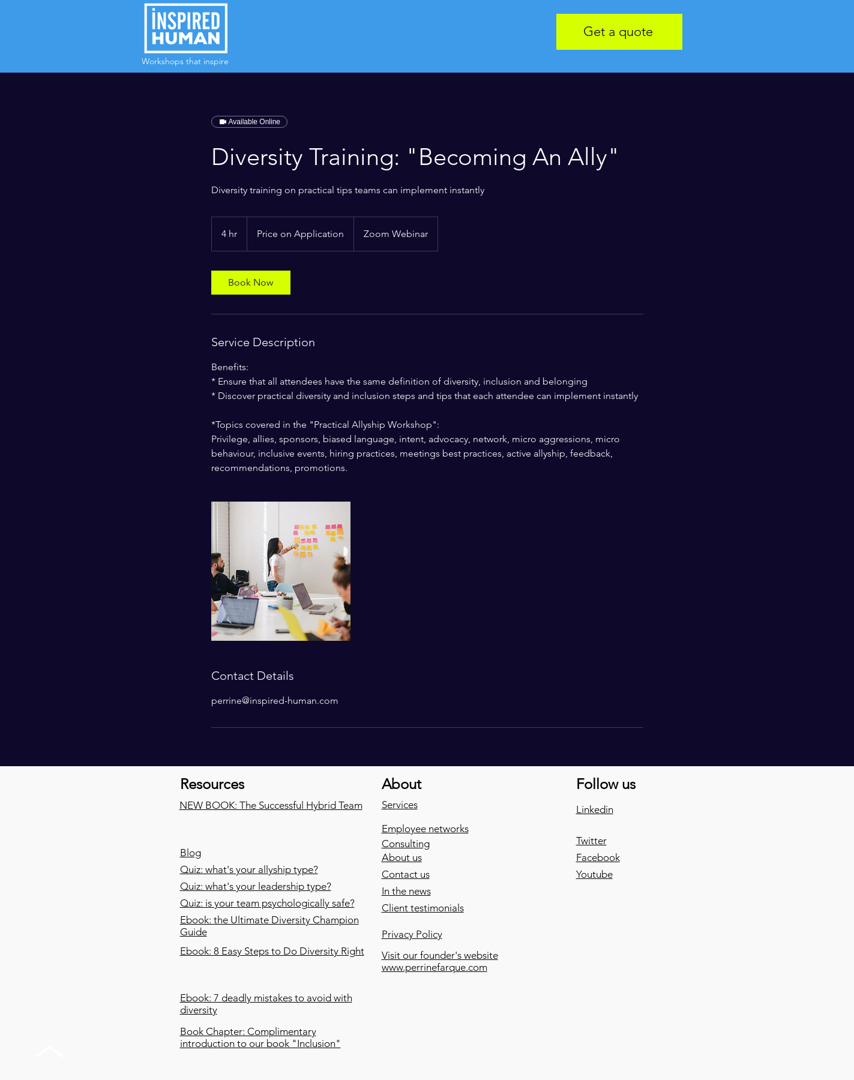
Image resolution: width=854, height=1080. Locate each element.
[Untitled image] (280, 571)
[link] (250, 283)
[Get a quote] (619, 32)
